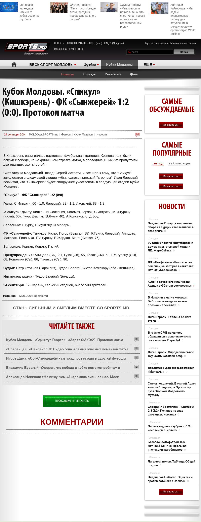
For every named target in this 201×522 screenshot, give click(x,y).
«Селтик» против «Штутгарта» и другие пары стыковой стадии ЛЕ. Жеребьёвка (170, 246)
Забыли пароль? (178, 43)
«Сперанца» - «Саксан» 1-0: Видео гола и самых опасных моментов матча (67, 348)
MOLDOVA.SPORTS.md (43, 134)
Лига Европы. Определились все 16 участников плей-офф (171, 354)
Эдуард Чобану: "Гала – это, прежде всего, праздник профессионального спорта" (73, 11)
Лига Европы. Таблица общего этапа (169, 318)
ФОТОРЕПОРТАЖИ (76, 43)
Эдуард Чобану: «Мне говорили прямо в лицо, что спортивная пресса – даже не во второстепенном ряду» (122, 15)
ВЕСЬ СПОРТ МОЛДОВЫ (51, 64)
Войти (192, 43)
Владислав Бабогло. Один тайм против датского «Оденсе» (170, 479)
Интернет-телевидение (27, 49)
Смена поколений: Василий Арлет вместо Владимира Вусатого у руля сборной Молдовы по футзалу (172, 389)
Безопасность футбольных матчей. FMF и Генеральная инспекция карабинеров (167, 445)
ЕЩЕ (148, 64)
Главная (14, 64)
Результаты (113, 74)
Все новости (170, 124)
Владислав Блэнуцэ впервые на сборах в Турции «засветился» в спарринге (171, 227)
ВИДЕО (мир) (95, 43)
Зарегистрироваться (156, 43)
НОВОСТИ (59, 43)
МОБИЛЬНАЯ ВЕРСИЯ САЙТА (68, 49)
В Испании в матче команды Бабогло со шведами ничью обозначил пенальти (167, 301)
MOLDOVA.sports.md (33, 295)
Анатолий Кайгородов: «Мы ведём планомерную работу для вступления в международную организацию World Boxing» (173, 18)
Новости (67, 74)
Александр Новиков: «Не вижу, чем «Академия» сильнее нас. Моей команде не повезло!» (62, 377)
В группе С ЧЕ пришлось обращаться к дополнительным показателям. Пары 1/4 (169, 336)
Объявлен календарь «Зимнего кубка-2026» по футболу (20, 11)
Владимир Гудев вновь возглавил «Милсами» (171, 369)
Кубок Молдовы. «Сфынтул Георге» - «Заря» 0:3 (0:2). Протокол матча (64, 339)
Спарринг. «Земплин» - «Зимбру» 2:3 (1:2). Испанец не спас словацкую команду (171, 410)
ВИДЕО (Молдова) (114, 43)
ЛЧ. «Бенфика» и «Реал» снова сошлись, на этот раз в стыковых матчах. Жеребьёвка (171, 266)
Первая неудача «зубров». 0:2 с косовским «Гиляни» (170, 428)
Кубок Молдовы (119, 64)
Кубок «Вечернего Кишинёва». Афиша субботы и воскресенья (171, 283)
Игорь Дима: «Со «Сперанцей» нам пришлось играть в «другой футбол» (66, 358)
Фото (134, 74)
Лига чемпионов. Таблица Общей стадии (171, 463)
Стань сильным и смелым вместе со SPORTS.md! (72, 308)
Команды (89, 74)
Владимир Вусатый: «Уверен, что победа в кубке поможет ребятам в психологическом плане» (63, 368)
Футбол (90, 64)
